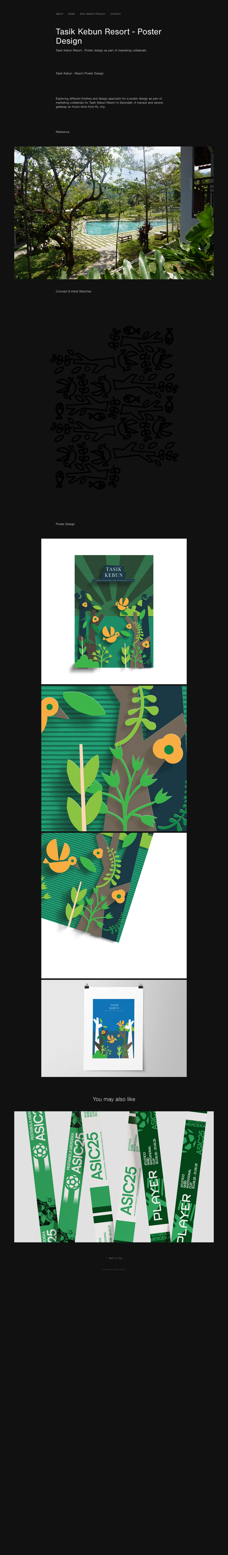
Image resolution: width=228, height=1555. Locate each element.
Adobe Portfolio (119, 1270)
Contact (115, 14)
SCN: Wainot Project (92, 14)
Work (71, 14)
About (59, 14)
